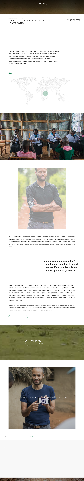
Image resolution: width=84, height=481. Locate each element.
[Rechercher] (76, 3)
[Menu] (6, 4)
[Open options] (42, 198)
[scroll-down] (42, 25)
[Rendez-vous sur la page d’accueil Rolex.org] (42, 3)
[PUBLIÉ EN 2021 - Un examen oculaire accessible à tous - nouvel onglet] (42, 402)
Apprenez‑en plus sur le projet (18, 316)
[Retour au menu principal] (4, 7)
